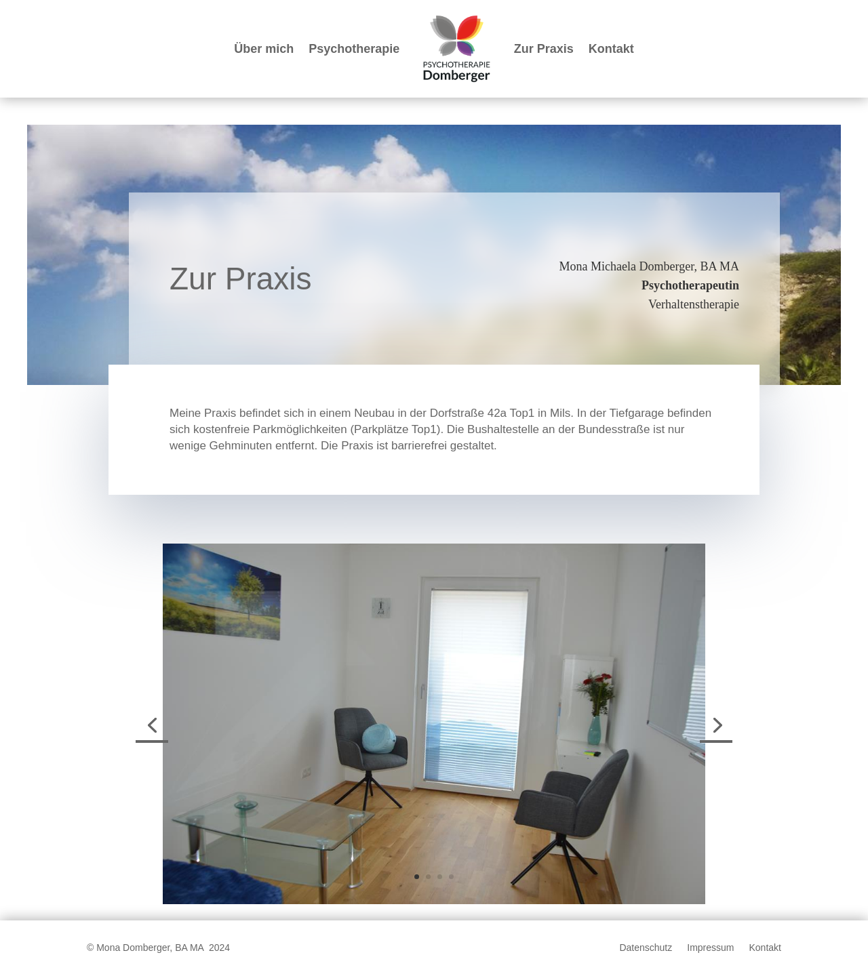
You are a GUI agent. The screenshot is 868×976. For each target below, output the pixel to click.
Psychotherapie (354, 49)
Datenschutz (645, 948)
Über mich (264, 49)
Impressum (710, 948)
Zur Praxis (544, 49)
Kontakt (611, 49)
